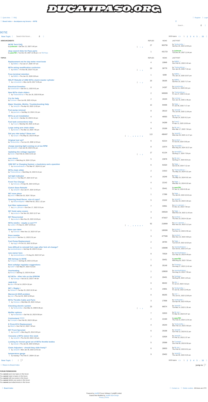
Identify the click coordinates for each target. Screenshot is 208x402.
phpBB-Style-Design (112, 395)
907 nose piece (15, 193)
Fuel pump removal (17, 110)
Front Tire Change (16, 182)
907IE (3, 32)
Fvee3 (15, 124)
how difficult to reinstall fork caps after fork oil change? (33, 247)
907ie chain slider (16, 170)
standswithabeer (19, 166)
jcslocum (13, 46)
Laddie (12, 225)
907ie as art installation (18, 116)
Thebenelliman (179, 67)
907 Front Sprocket (16, 330)
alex (11, 284)
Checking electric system (19, 306)
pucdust (177, 140)
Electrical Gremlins (16, 86)
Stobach (13, 290)
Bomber (16, 130)
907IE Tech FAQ (15, 44)
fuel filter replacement (18, 205)
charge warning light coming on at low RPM (27, 146)
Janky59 (16, 106)
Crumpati (13, 320)
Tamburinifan (178, 44)
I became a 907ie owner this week (23, 336)
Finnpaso (13, 261)
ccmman (13, 100)
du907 (12, 267)
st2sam (15, 135)
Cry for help (13, 98)
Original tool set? (16, 140)
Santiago (16, 278)
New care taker (15, 229)
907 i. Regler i (14, 288)
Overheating (13, 271)
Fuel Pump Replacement (19, 241)
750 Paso (44, 53)
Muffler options (15, 312)
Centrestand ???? (16, 318)
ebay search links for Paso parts (22, 51)
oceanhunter (14, 88)
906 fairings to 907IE (17, 259)
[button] (180, 36)
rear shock (13, 158)
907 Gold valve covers (18, 211)
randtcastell (178, 300)
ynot (11, 296)
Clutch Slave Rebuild (17, 188)
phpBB (96, 393)
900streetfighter (18, 201)
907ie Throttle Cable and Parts (21, 300)
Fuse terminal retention (18, 74)
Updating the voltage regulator (22, 152)
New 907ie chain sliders (18, 92)
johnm (12, 160)
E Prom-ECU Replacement (20, 324)
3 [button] (190, 36)
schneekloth (17, 82)
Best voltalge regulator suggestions (24, 265)
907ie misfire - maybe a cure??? (22, 223)
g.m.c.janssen (18, 207)
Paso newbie (14, 235)
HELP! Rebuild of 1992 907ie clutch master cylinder (31, 80)
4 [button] (193, 36)
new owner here (15, 253)
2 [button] (187, 36)
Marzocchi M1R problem (19, 294)
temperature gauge (16, 353)
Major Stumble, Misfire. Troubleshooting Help (28, 104)
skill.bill (15, 118)
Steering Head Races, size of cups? (24, 199)
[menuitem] (14, 17)
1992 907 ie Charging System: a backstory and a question (34, 164)
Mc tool (176, 116)
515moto (16, 184)
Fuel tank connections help (20, 122)
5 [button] (197, 36)
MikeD (12, 326)
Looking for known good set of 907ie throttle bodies (31, 342)
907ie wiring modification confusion (24, 67)
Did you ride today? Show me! (21, 133)
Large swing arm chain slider (21, 128)
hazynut (13, 178)
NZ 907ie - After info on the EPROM (24, 276)
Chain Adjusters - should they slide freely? (27, 348)
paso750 (13, 53)
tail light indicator (16, 176)
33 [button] (203, 36)
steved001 (14, 148)
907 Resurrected (15, 217)
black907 (16, 332)
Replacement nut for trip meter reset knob (27, 62)
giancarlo (16, 112)
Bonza (12, 272)
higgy (176, 104)
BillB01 (15, 64)
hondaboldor (17, 314)
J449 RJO (12, 282)
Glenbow (16, 302)
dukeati (15, 344)
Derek (12, 154)
